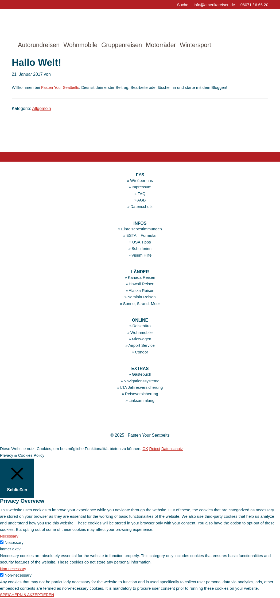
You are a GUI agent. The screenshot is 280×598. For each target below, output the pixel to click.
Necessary (14, 542)
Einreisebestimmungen (141, 229)
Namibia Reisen (141, 297)
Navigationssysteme (142, 380)
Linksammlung (141, 400)
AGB (141, 200)
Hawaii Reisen (141, 283)
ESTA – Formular (141, 235)
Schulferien (141, 248)
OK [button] (145, 448)
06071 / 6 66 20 (254, 4)
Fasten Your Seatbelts (60, 87)
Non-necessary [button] (13, 568)
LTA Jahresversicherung (141, 387)
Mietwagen (141, 339)
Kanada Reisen (141, 277)
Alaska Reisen (141, 290)
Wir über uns (141, 180)
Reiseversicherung (141, 393)
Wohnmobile (141, 332)
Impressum (141, 187)
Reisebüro (141, 325)
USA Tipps (141, 242)
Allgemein (41, 108)
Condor (141, 351)
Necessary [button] (9, 536)
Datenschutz (141, 206)
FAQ (142, 193)
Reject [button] (155, 448)
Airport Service (141, 345)
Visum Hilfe (141, 255)
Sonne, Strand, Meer (141, 303)
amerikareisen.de (44, 22)
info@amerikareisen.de (214, 4)
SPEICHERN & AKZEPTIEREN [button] (28, 594)
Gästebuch (141, 374)
